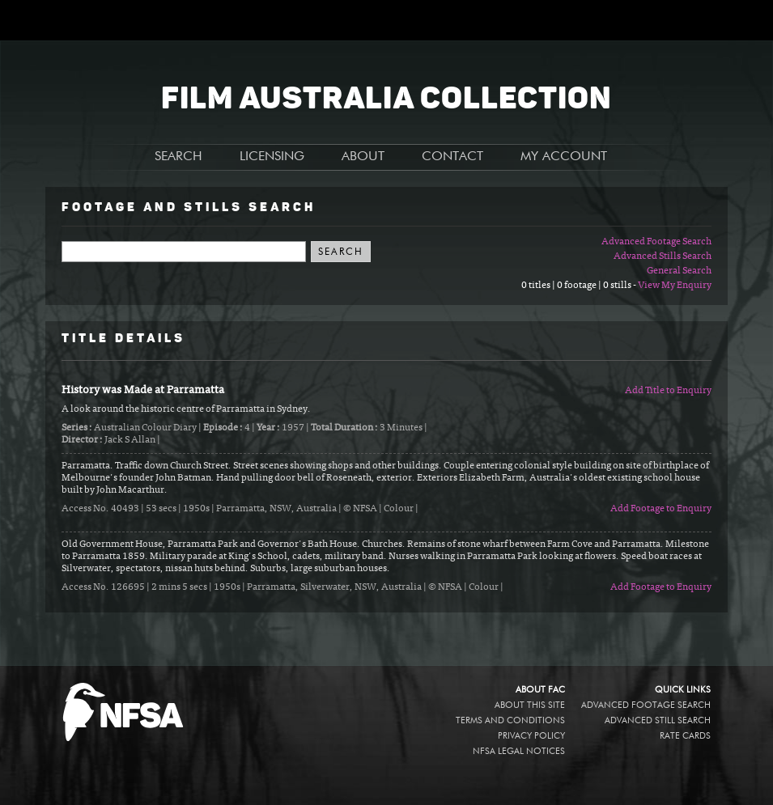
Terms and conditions (510, 720)
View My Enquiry (674, 285)
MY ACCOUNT (563, 156)
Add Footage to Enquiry (660, 509)
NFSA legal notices (519, 751)
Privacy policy (531, 735)
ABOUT (363, 156)
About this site (530, 705)
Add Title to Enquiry (668, 391)
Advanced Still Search (658, 720)
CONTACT (452, 156)
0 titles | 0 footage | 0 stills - (579, 285)
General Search (679, 271)
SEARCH (178, 156)
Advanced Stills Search (662, 256)
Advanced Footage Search (656, 242)
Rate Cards (685, 735)
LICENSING (272, 156)
